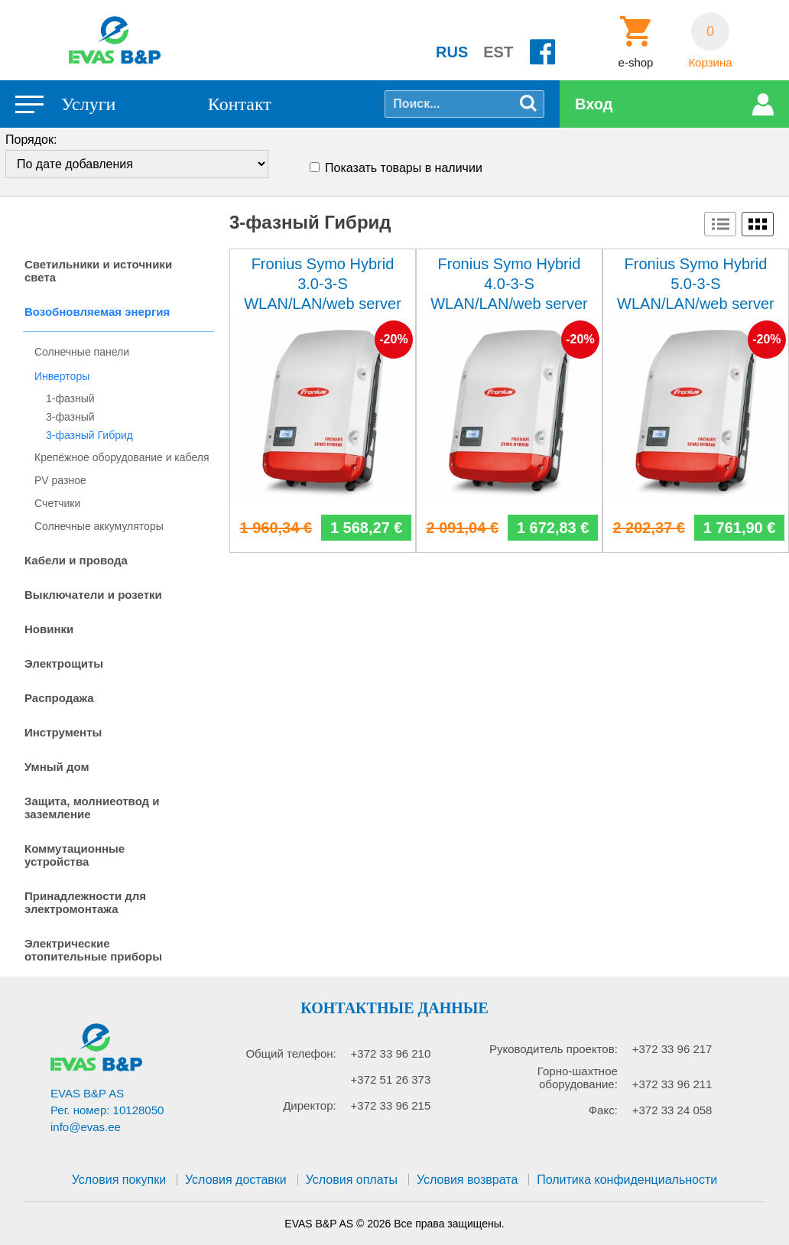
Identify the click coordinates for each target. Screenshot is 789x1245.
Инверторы (61, 376)
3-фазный (70, 417)
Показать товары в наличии (403, 167)
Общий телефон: (290, 1053)
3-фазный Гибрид (89, 435)
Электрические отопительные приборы (93, 950)
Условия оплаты (352, 1179)
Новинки (48, 629)
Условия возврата (467, 1179)
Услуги (88, 104)
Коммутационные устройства (74, 855)
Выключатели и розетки (93, 594)
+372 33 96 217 (672, 1048)
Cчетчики (57, 503)
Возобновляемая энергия (97, 311)
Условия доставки (236, 1179)
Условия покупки (119, 1179)
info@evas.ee (85, 1126)
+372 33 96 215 (391, 1105)
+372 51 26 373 (391, 1079)
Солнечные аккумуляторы (99, 526)
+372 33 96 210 (391, 1053)
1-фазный (70, 398)
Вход (593, 104)
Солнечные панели (81, 352)
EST (498, 52)
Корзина (710, 63)
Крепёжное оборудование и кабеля (121, 457)
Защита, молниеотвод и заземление (92, 808)
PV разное (60, 480)
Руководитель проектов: (553, 1048)
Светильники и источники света (98, 271)
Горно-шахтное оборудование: (577, 1078)
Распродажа (59, 697)
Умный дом (56, 766)
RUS (452, 52)
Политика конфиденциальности (627, 1179)
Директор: (309, 1105)
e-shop (636, 63)
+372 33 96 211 (672, 1084)
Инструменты (63, 732)
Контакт (239, 104)
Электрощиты (63, 663)
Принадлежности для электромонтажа (85, 902)
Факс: (603, 1110)
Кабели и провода (76, 560)
